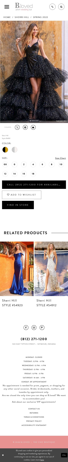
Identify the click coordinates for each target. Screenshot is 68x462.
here (42, 459)
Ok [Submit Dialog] (64, 455)
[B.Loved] (24, 7)
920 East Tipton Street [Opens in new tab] (23, 344)
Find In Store (18, 205)
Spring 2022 (40, 17)
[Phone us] (52, 7)
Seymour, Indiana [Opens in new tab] (46, 344)
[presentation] (17, 269)
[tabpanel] (34, 72)
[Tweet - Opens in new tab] (17, 127)
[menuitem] (26, 327)
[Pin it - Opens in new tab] (25, 127)
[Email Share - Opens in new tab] (33, 127)
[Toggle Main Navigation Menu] (7, 7)
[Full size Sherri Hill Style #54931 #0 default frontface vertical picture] (34, 72)
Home (7, 17)
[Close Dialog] (3, 455)
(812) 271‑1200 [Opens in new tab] (34, 339)
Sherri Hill (22, 17)
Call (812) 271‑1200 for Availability (35, 184)
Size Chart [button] (60, 158)
